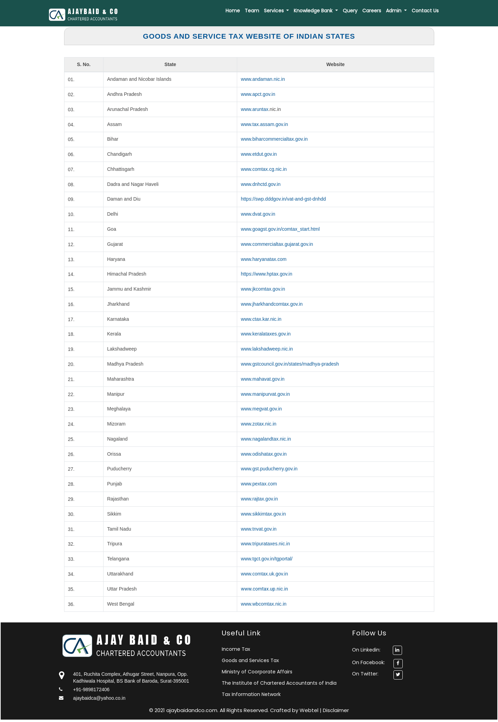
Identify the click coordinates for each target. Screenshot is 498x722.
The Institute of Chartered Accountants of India (279, 683)
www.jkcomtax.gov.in (263, 289)
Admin (394, 10)
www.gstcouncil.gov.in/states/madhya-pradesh (290, 364)
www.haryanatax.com (264, 259)
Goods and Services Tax (250, 660)
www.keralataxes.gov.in (266, 334)
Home (233, 10)
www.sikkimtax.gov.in (263, 514)
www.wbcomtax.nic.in (264, 604)
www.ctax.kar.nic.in (261, 319)
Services (274, 10)
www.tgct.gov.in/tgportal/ (267, 558)
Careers (371, 10)
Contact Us (425, 10)
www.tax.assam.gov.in (264, 124)
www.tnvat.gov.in (259, 529)
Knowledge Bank (314, 10)
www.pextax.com (259, 483)
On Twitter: (365, 673)
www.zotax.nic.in (258, 424)
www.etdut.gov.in (259, 154)
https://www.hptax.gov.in (266, 274)
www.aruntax (254, 109)
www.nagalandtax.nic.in (266, 439)
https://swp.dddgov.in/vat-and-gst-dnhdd (283, 199)
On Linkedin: (377, 649)
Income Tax (236, 649)
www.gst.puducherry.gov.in (269, 468)
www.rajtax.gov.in (259, 499)
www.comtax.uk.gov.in (264, 574)
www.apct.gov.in (258, 94)
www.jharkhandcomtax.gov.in (272, 304)
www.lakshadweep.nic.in (267, 349)
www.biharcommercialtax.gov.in (274, 139)
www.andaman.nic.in (263, 79)
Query (350, 10)
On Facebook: (368, 662)
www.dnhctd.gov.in (261, 184)
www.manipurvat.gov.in (265, 394)
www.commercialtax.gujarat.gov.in (277, 244)
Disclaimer (336, 710)
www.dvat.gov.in (258, 214)
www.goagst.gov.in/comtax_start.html (280, 229)
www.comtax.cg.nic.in (264, 169)
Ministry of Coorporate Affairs (257, 671)
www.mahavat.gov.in (262, 379)
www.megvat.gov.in (261, 408)
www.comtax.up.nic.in (264, 589)
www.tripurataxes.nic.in (265, 543)
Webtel (310, 710)
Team (252, 10)
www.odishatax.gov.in (264, 454)
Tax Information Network (251, 694)
